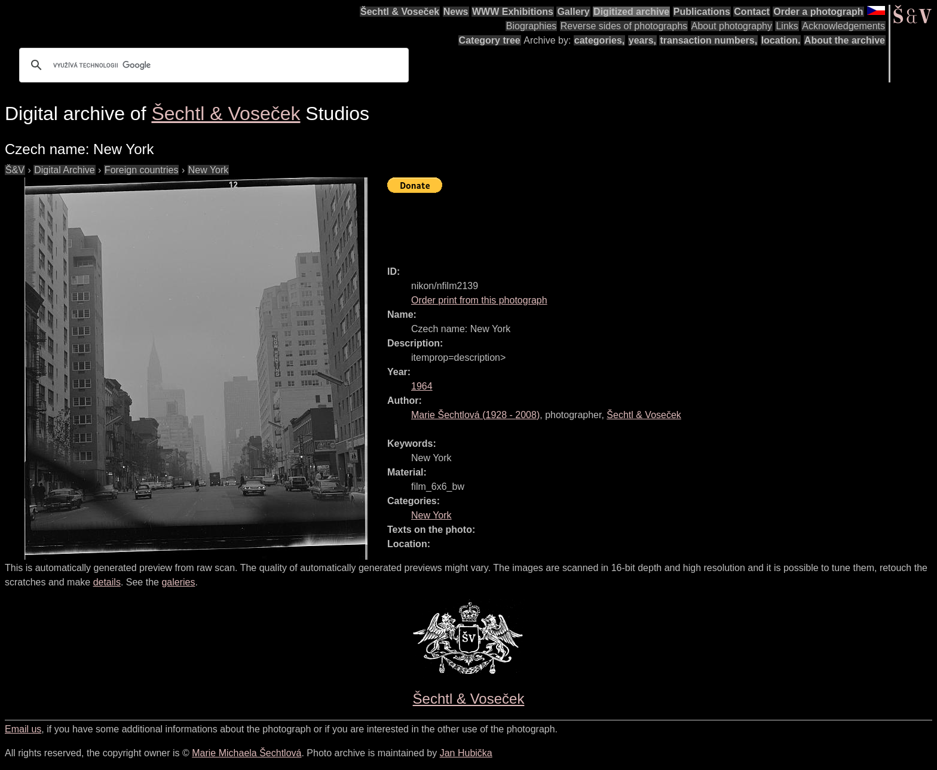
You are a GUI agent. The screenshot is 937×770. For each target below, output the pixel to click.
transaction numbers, (708, 40)
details (107, 582)
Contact (752, 12)
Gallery (573, 12)
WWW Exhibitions (512, 12)
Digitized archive (631, 12)
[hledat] (212, 65)
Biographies (531, 26)
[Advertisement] (604, 224)
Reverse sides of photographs (624, 26)
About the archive (844, 40)
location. (781, 40)
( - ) (475, 415)
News (455, 12)
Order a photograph (818, 12)
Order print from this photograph (479, 300)
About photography (731, 26)
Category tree (489, 40)
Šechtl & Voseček (399, 12)
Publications (701, 12)
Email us (23, 729)
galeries (178, 582)
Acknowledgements (843, 26)
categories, (599, 40)
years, (642, 40)
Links (787, 26)
